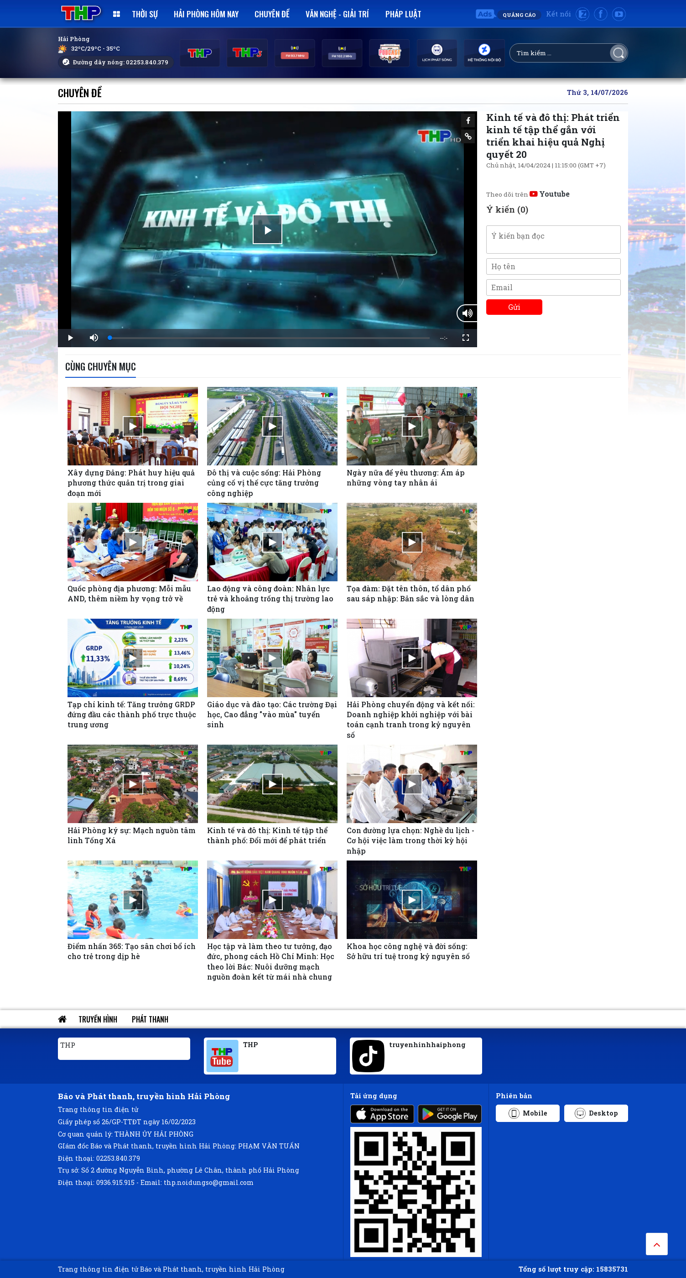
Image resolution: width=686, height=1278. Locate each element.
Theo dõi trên (528, 194)
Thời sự (145, 14)
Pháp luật (403, 14)
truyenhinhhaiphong (427, 1044)
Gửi (514, 307)
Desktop (596, 1113)
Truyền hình (97, 1019)
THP (67, 1044)
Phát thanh (150, 1019)
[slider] (270, 338)
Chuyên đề (272, 14)
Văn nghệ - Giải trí (337, 14)
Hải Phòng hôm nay (206, 14)
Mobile (528, 1113)
